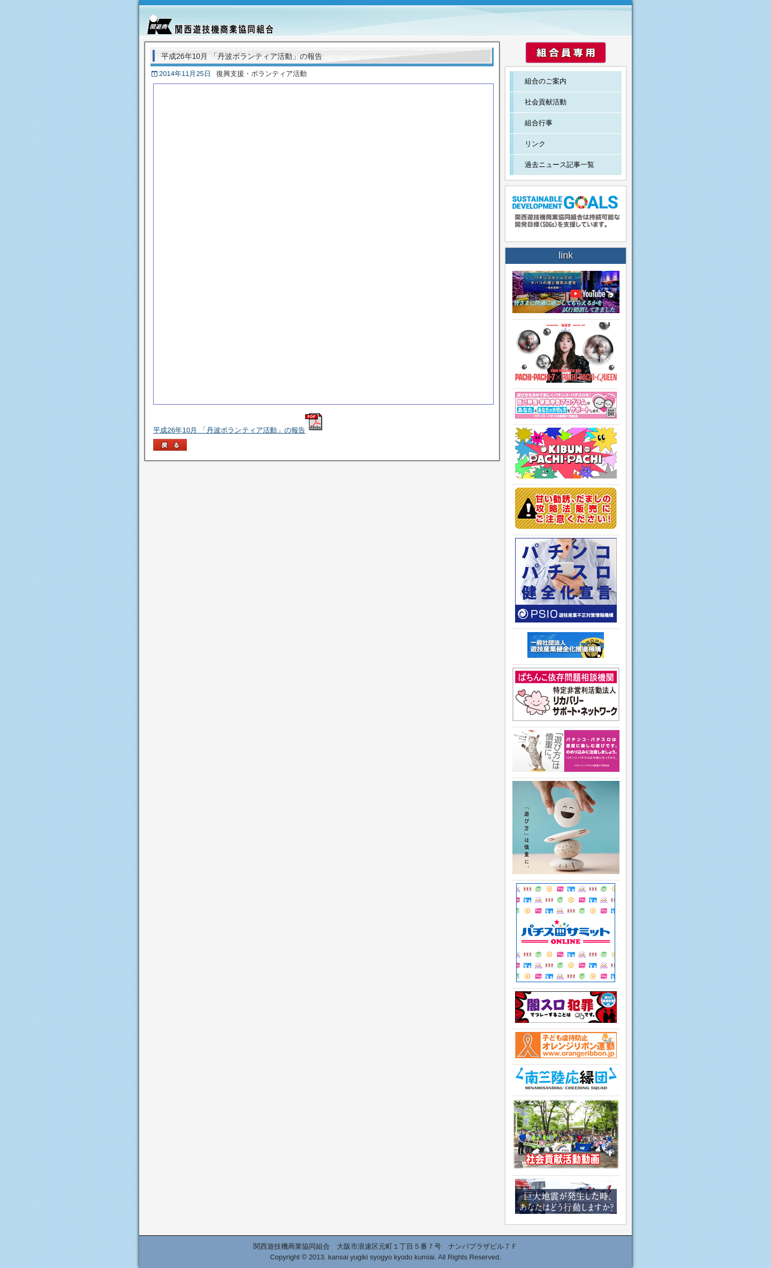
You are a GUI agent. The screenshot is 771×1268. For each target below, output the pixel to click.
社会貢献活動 (545, 102)
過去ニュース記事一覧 (559, 165)
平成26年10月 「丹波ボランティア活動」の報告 (237, 430)
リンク (535, 144)
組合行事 (539, 123)
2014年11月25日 (185, 74)
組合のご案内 (545, 81)
